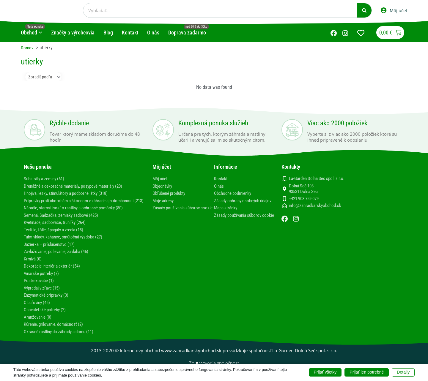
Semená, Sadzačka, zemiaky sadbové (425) (65, 220)
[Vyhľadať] (364, 10)
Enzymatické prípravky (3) (48, 299)
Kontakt (221, 179)
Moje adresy (164, 200)
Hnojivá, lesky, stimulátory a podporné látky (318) (71, 193)
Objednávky (163, 186)
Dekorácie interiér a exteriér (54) (55, 271)
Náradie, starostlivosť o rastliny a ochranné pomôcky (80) (78, 213)
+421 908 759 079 (304, 199)
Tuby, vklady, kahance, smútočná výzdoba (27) (67, 242)
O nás (219, 186)
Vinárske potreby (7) (43, 278)
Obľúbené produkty (170, 193)
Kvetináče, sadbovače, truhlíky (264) (58, 227)
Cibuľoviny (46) (38, 307)
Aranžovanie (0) (39, 321)
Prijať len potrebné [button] (367, 372)
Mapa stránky (227, 213)
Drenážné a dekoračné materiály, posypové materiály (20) (79, 186)
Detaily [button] (403, 372)
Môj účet (160, 179)
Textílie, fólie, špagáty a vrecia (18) (57, 235)
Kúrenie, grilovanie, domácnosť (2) (56, 328)
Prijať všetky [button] (325, 372)
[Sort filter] (45, 77)
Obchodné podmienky (234, 193)
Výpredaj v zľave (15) (44, 292)
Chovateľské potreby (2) (47, 314)
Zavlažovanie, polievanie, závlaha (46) (60, 256)
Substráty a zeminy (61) (46, 179)
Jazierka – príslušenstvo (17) (52, 249)
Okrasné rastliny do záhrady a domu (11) (63, 335)
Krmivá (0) (34, 263)
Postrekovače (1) (40, 285)
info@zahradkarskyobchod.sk (315, 206)
